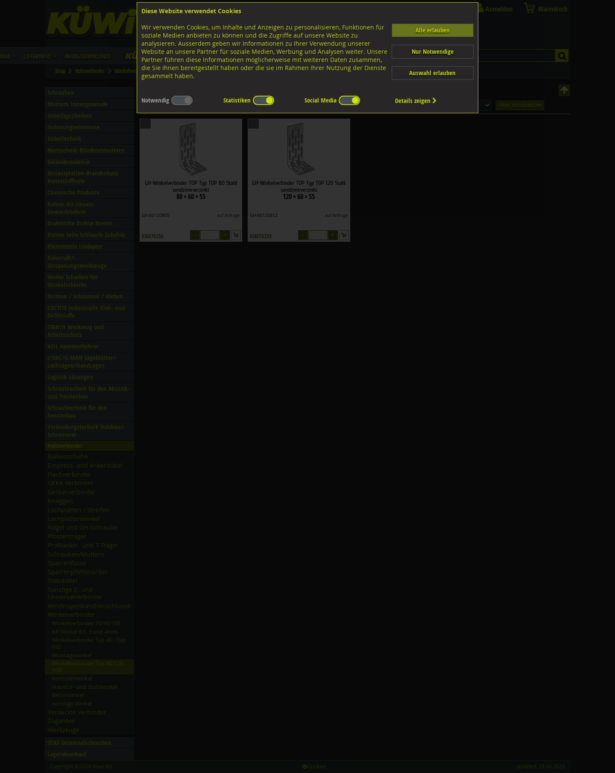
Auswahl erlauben (432, 72)
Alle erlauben (433, 30)
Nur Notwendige (433, 51)
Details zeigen (416, 100)
